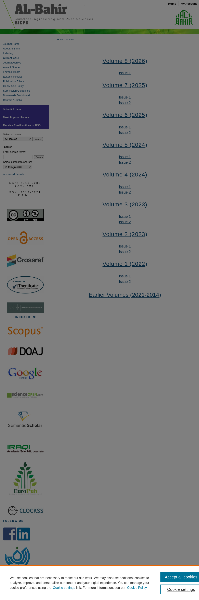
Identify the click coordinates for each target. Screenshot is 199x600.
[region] (99, 582)
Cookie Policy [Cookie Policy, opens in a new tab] (137, 587)
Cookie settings (64, 587)
